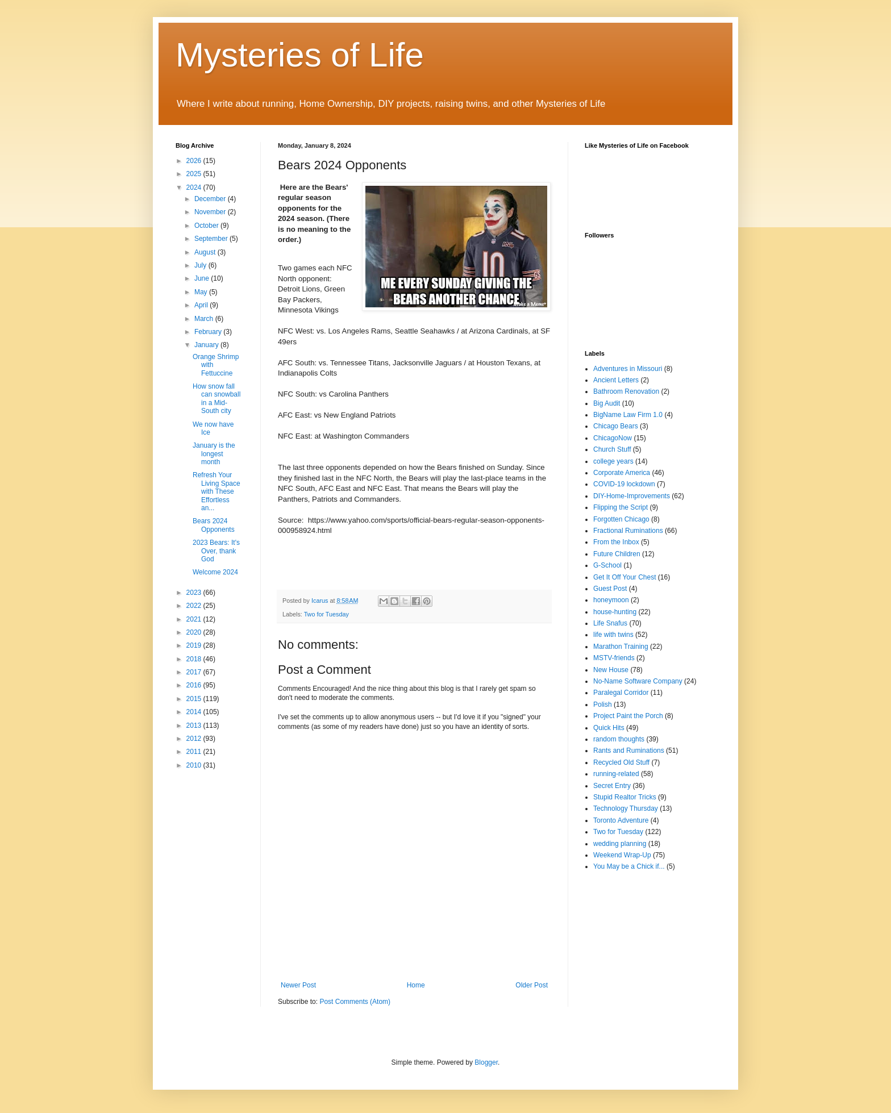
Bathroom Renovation (626, 391)
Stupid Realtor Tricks (624, 797)
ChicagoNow (612, 438)
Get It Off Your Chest (624, 577)
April (202, 305)
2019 (194, 645)
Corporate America (621, 473)
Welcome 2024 (215, 572)
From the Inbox (616, 542)
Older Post (531, 985)
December (211, 199)
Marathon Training (620, 647)
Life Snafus (610, 623)
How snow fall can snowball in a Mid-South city (216, 398)
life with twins (613, 635)
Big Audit (606, 403)
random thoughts (618, 739)
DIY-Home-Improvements (631, 496)
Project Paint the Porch (628, 716)
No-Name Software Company (637, 681)
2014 (194, 712)
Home (416, 985)
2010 (194, 765)
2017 (194, 672)
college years (613, 461)
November (211, 212)
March (204, 319)
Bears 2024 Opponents (214, 525)
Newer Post (298, 985)
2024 (194, 187)
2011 (194, 752)
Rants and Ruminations (628, 750)
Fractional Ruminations (628, 531)
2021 (194, 619)
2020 (194, 632)
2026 (194, 161)
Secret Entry (612, 786)
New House (610, 670)
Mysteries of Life (300, 55)
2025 (194, 174)
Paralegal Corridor (620, 693)
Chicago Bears (615, 426)
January (207, 345)
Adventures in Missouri (627, 369)
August (206, 252)
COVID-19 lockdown (624, 484)
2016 (194, 685)
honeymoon (611, 600)
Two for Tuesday (326, 614)
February (208, 332)
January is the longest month (214, 453)
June (202, 278)
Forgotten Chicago (621, 519)
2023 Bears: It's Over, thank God (216, 551)
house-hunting (614, 612)
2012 (194, 739)
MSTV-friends (614, 658)
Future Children (616, 554)
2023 (194, 593)
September (212, 239)
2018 (194, 659)
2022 (194, 606)
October (207, 226)
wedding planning (619, 844)
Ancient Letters (616, 380)
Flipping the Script (620, 507)
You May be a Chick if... (629, 866)
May (201, 292)
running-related (616, 774)
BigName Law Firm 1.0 (628, 415)
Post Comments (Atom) (354, 1002)
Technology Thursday (625, 808)
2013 (194, 726)
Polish (602, 704)
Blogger (486, 1062)
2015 (194, 699)
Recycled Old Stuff (621, 762)
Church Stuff (612, 449)
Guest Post (610, 589)
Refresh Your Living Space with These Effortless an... (216, 491)
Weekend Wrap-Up (622, 855)
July (201, 265)
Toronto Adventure (620, 820)
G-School (607, 565)
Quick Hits (608, 728)
